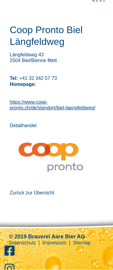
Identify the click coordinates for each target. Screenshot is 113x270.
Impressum (54, 242)
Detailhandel (23, 125)
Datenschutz (22, 242)
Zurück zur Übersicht (32, 192)
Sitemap (82, 242)
